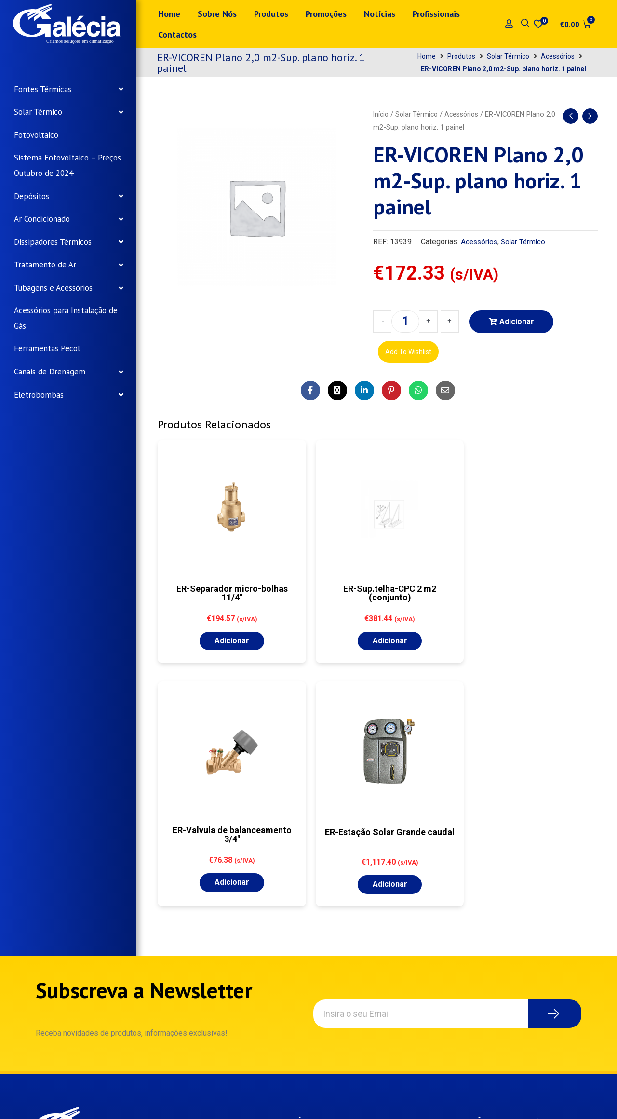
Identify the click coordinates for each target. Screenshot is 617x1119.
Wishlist (205, 957)
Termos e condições (292, 939)
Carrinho (205, 980)
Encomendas (213, 935)
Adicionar (516, 321)
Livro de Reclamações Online (298, 1008)
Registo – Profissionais (380, 929)
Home (426, 56)
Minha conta (211, 913)
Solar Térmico (508, 56)
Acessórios (558, 56)
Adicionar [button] (209, 639)
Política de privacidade (294, 907)
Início (381, 114)
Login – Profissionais (394, 902)
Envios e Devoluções (295, 971)
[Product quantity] (405, 321)
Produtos (461, 56)
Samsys (206, 1103)
